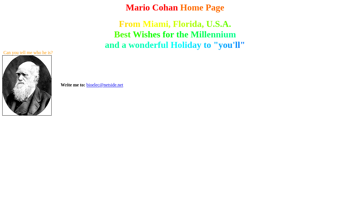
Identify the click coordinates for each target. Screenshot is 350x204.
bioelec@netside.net (104, 85)
